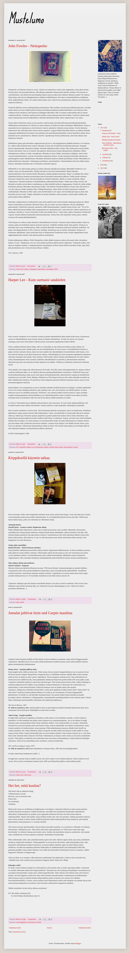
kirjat (17, 602)
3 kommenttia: (31, 266)
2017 (102, 128)
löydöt (22, 602)
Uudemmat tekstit (15, 928)
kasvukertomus (38, 447)
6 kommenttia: (32, 772)
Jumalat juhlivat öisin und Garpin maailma (40, 613)
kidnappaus (33, 269)
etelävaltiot (22, 447)
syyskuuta (105, 154)
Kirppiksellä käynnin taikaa (29, 458)
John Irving (27, 775)
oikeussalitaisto (68, 447)
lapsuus (46, 447)
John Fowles (20, 269)
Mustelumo (25, 18)
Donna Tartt (19, 775)
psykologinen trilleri (52, 269)
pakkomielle (41, 269)
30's (17, 447)
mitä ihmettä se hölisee (34, 922)
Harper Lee (30, 447)
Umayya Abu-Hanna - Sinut (111, 133)
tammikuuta (106, 161)
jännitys (26, 269)
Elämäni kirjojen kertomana (111, 140)
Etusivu (49, 928)
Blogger (78, 943)
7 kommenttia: (31, 444)
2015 (102, 168)
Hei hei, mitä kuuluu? (24, 786)
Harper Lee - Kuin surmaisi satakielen (36, 280)
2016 (102, 165)
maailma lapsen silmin (56, 447)
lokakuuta (105, 130)
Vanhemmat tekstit (85, 928)
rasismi (75, 447)
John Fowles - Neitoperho (27, 46)
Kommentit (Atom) (19, 932)
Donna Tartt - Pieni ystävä (110, 136)
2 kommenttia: (32, 599)
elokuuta (105, 157)
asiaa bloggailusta (21, 922)
